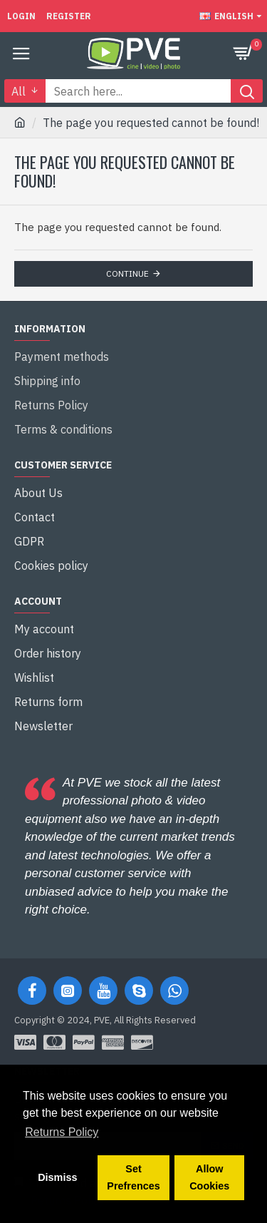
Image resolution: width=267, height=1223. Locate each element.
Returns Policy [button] (61, 1132)
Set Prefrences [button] (133, 1177)
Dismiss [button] (57, 1177)
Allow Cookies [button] (209, 1177)
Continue (127, 273)
